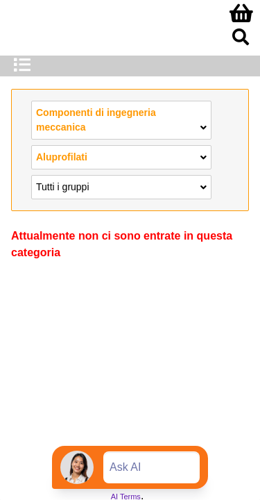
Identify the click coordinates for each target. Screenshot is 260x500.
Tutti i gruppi (121, 186)
